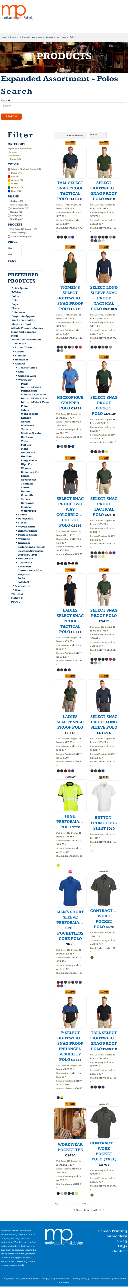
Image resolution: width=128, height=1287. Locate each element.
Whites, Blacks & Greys (23, 169)
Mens (24, 449)
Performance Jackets (31, 547)
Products (14, 37)
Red (13, 177)
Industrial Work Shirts (35, 398)
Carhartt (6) (16, 201)
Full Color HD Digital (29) (23, 229)
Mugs (14, 336)
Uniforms (27, 437)
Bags (15, 304)
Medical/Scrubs (31, 433)
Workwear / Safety (23, 320)
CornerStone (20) (19, 208)
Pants (24, 384)
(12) (15, 187)
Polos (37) (15, 159)
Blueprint (64, 1283)
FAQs (122, 1246)
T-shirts (26, 430)
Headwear (21, 360)
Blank (59, 228)
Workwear (61, 37)
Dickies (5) (16, 212)
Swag (122, 1241)
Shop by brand (21, 324)
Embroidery (63, 213)
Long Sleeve (29, 460)
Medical (26, 507)
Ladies (25, 476)
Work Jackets (29, 414)
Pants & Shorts (28, 535)
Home (3, 37)
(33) (24, 169)
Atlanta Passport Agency (27, 328)
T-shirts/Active (27, 368)
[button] (64, 1238)
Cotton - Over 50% (30, 571)
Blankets (20, 356)
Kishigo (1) (16, 216)
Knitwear (24, 543)
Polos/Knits (25, 519)
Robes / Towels (24, 348)
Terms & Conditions (100, 1279)
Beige (14, 173)
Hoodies (26, 457)
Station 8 (17, 598)
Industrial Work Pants (35, 402)
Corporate (27, 503)
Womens (24, 539)
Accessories (28, 480)
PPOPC (15, 602)
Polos (15, 296)
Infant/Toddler (27, 531)
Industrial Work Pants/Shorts (31, 389)
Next (79, 1210)
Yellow (14, 184)
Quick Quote (20, 288)
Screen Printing (65, 220)
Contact (119, 1251)
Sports (22, 515)
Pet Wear (20, 344)
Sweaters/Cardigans (31, 551)
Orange (15, 180)
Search (5, 100)
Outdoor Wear (27, 376)
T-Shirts (17, 292)
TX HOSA (17, 594)
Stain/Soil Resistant (33, 395)
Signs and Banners (23, 332)
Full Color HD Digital (67, 205)
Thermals (27, 484)
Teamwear (25, 563)
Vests (24, 441)
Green (14, 188)
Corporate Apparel (24, 316)
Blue (13, 191)
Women (26, 468)
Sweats (25, 499)
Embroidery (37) (19, 233)
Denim (25, 491)
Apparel (49, 37)
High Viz (26, 464)
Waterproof (28, 511)
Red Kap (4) (16, 219)
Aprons (19, 352)
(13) (14, 176)
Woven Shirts (27, 527)
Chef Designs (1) (19, 205)
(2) (15, 180)
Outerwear (18, 312)
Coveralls (27, 495)
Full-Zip (26, 445)
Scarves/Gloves (28, 555)
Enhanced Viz (30, 472)
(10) (15, 173)
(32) (14, 191)
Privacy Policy (79, 1279)
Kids (21, 372)
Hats (15, 300)
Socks (21, 578)
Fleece (16, 308)
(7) (15, 184)
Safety (25, 410)
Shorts (25, 488)
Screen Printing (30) (21, 236)
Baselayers (25, 567)
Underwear (25, 559)
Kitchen (26, 418)
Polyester (24, 574)
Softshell (23, 582)
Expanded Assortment (32, 37)
